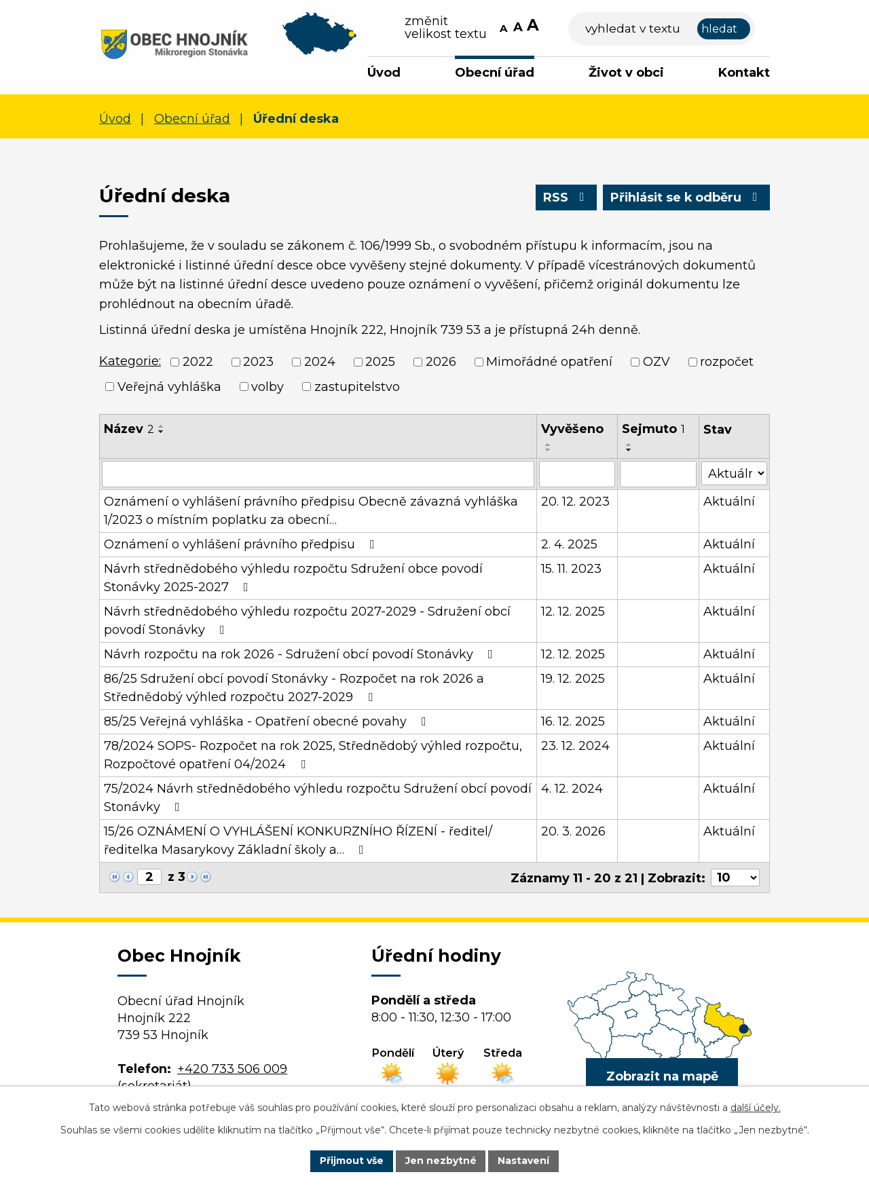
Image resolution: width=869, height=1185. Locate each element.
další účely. (756, 1108)
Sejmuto (653, 428)
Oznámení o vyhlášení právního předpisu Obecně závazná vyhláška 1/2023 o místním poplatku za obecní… (311, 510)
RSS (564, 197)
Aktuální (729, 500)
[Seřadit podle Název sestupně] (161, 431)
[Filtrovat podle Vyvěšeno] (577, 474)
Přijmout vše (352, 1160)
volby (267, 386)
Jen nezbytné (441, 1160)
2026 (441, 361)
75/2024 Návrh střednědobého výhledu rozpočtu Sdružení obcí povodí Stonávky (318, 797)
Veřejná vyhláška (169, 386)
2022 (198, 361)
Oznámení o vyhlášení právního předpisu (242, 543)
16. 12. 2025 (573, 720)
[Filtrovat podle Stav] (734, 473)
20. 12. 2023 (575, 500)
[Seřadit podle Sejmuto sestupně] (629, 450)
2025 (380, 361)
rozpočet (727, 361)
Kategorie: (130, 361)
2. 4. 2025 (569, 543)
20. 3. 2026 (573, 830)
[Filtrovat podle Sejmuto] (658, 474)
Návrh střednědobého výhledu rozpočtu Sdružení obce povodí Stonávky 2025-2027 (293, 577)
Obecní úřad (494, 72)
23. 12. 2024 (575, 745)
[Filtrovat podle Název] (318, 474)
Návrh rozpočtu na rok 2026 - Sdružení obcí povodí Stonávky (301, 653)
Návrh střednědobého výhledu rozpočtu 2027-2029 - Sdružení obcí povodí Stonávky (307, 620)
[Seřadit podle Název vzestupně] (161, 426)
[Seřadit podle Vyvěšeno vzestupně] (548, 444)
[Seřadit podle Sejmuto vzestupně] (629, 444)
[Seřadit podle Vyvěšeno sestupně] (548, 450)
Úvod (384, 72)
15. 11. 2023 (571, 568)
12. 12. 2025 (573, 610)
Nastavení (524, 1160)
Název (129, 428)
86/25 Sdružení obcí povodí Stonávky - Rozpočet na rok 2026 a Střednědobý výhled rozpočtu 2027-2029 (294, 687)
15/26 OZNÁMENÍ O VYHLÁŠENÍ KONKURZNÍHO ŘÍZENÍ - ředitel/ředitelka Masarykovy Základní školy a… (298, 840)
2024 (319, 361)
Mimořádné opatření (549, 361)
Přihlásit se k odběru (685, 197)
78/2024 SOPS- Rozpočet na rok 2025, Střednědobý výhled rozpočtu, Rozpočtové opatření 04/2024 (313, 754)
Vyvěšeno (572, 428)
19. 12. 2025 (573, 678)
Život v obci (626, 72)
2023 (258, 361)
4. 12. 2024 (572, 787)
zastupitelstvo (357, 386)
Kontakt (744, 72)
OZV (656, 361)
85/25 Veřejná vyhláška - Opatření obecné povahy (268, 720)
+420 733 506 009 (232, 1068)
